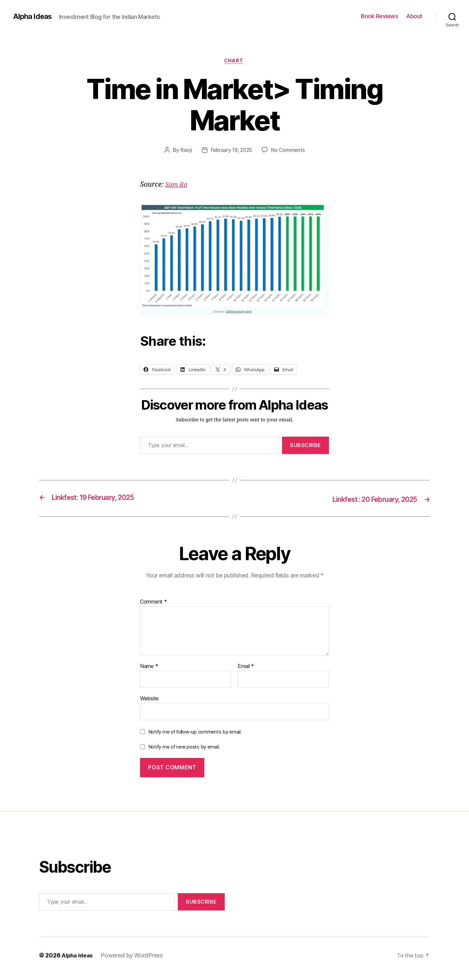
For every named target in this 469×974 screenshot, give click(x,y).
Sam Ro (177, 185)
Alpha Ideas (33, 16)
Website (149, 699)
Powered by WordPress (134, 955)
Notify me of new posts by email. (184, 747)
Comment (153, 602)
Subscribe (305, 446)
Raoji (185, 151)
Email (246, 667)
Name (149, 667)
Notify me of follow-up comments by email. (195, 732)
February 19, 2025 (231, 151)
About (414, 16)
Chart (234, 62)
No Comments (289, 151)
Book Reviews (379, 16)
